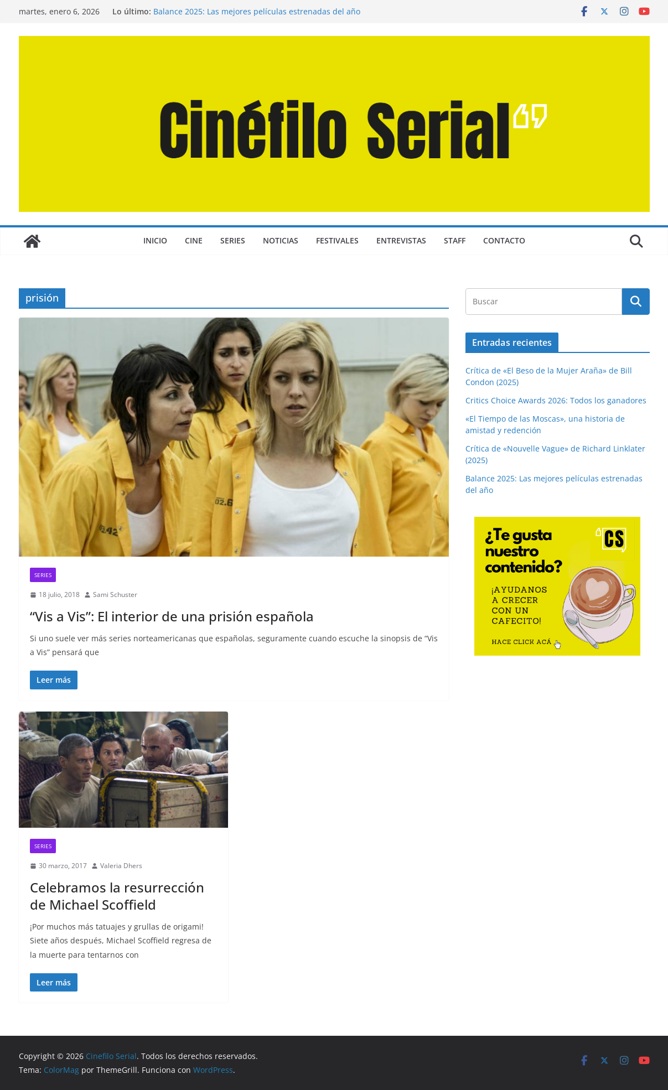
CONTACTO (504, 240)
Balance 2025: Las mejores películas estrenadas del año (256, 11)
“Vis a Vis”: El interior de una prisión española (172, 616)
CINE (194, 240)
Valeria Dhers (121, 865)
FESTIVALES (337, 240)
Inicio (155, 240)
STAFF (454, 240)
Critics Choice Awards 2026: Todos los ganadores (555, 400)
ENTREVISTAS (401, 240)
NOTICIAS (280, 240)
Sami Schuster (115, 594)
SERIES (232, 240)
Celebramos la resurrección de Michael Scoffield (117, 895)
